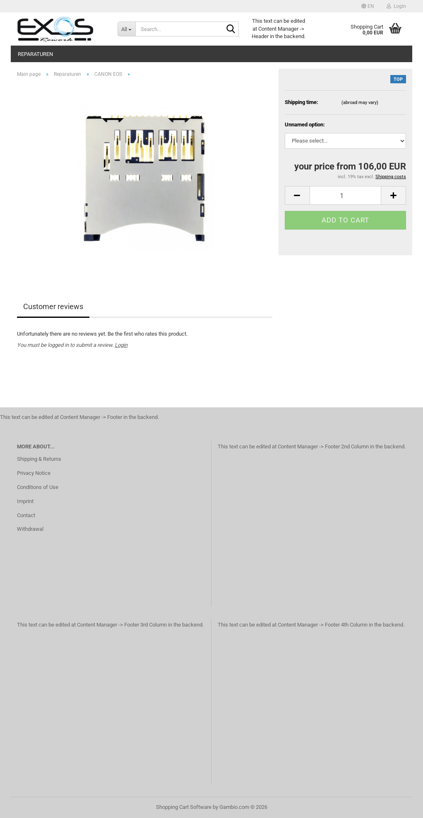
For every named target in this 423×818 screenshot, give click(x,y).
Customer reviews (53, 306)
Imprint (25, 501)
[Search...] (126, 29)
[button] (367, 6)
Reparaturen (35, 54)
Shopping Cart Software (184, 807)
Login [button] (396, 6)
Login (121, 345)
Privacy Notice (33, 473)
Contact (26, 515)
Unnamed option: (305, 124)
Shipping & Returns (39, 459)
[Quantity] (345, 195)
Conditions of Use (37, 487)
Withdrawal (30, 529)
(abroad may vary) (359, 102)
